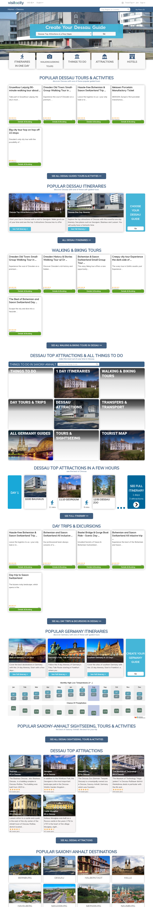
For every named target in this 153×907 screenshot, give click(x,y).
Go (104, 34)
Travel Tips (129, 3)
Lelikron (148, 13)
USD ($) (30, 3)
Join (137, 3)
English (40, 3)
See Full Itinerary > (20, 229)
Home (11, 9)
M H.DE (60, 194)
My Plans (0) (140, 10)
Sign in (142, 3)
